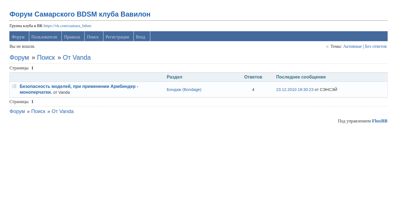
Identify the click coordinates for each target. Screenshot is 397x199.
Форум (18, 37)
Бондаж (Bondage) (184, 89)
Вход (140, 37)
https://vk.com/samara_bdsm (67, 25)
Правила (72, 37)
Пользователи (44, 37)
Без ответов (376, 46)
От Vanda (77, 57)
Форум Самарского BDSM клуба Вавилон (80, 14)
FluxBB (379, 121)
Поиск (93, 37)
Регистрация (117, 37)
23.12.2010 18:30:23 (294, 89)
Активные (352, 46)
